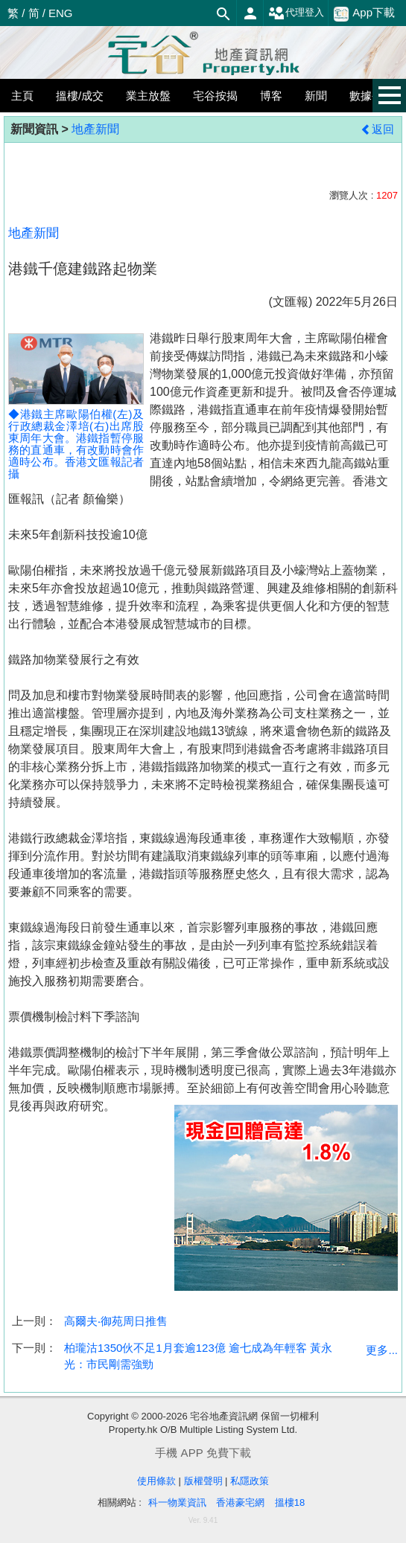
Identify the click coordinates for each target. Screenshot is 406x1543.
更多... (382, 1350)
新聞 (316, 95)
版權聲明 (203, 1480)
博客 (271, 95)
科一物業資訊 (177, 1502)
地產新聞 (95, 129)
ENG (60, 13)
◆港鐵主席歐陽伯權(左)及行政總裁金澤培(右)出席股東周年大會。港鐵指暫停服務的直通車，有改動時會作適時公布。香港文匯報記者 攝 (76, 419)
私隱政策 (249, 1480)
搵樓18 (290, 1502)
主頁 (22, 95)
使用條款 (156, 1480)
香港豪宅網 (240, 1502)
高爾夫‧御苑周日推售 (116, 1321)
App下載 (364, 13)
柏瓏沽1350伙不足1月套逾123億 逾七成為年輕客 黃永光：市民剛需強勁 (198, 1355)
